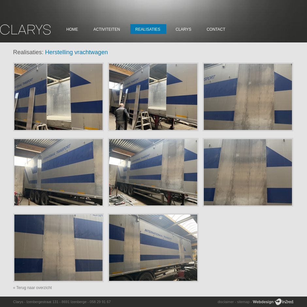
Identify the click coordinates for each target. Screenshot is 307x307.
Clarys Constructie (25, 29)
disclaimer (226, 302)
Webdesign (273, 301)
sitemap (243, 302)
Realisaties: (28, 52)
